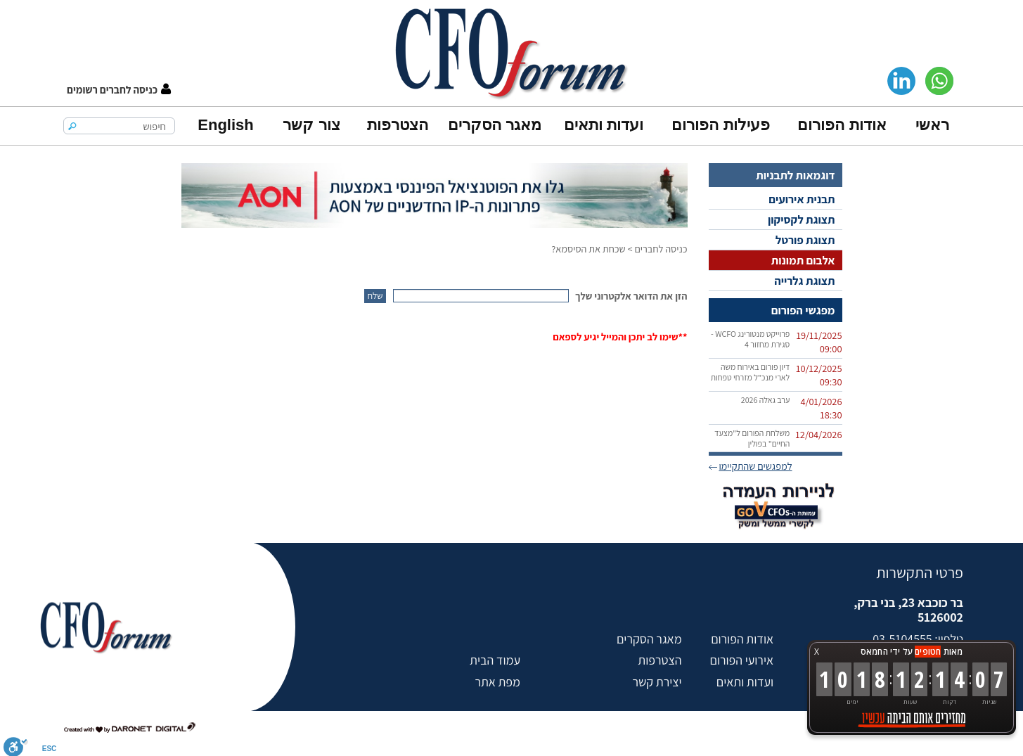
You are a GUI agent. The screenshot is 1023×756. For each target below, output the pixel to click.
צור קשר (311, 125)
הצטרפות (397, 125)
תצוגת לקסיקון (801, 219)
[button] (119, 89)
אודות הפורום (841, 125)
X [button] (816, 652)
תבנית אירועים (801, 199)
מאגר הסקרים (494, 125)
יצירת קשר (656, 682)
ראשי (932, 125)
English (225, 125)
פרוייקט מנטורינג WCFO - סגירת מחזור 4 (750, 339)
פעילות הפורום (720, 125)
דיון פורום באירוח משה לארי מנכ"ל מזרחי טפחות (750, 372)
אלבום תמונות (803, 260)
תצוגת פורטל (805, 240)
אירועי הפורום (741, 660)
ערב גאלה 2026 (765, 400)
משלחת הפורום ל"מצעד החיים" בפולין (752, 438)
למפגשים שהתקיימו (755, 466)
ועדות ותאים (603, 125)
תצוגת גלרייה (804, 280)
